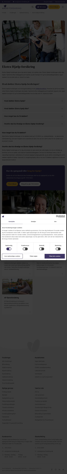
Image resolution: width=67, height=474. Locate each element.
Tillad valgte (33, 256)
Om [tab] (55, 221)
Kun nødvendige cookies (12, 256)
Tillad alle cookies (54, 256)
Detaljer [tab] (33, 221)
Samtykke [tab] (12, 221)
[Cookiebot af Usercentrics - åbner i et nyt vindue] (57, 216)
